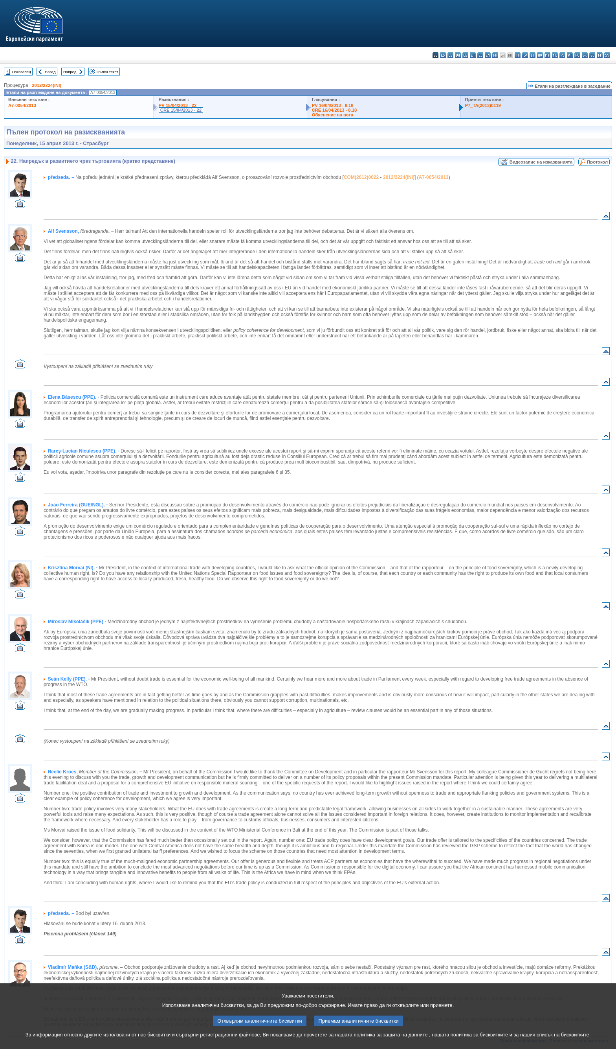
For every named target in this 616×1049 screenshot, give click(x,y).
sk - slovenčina (585, 55)
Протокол (597, 162)
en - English (488, 55)
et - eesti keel (473, 55)
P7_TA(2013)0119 (483, 105)
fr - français (495, 55)
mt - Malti (547, 55)
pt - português (570, 55)
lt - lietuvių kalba (532, 55)
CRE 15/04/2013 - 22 (181, 110)
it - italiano (518, 55)
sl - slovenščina (592, 55)
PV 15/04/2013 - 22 (177, 105)
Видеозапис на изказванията (541, 162)
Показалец (21, 72)
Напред (70, 72)
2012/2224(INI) (46, 85)
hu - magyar (540, 55)
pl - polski (562, 55)
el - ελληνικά (480, 55)
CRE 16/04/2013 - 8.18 (334, 110)
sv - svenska (607, 55)
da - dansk (458, 55)
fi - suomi (600, 55)
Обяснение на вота (332, 114)
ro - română (577, 55)
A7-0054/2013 (22, 105)
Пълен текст (107, 72)
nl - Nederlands (555, 55)
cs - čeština (450, 55)
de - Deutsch (465, 55)
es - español (443, 55)
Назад (50, 72)
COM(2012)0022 (361, 177)
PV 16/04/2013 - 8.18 (333, 105)
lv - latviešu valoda (525, 55)
